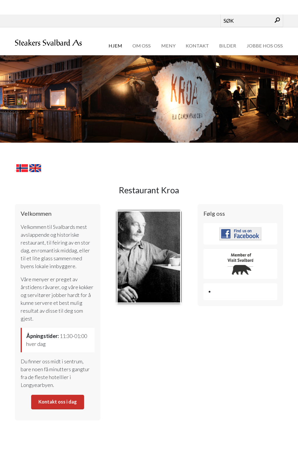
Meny (168, 45)
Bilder (227, 45)
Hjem (115, 45)
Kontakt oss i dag (58, 402)
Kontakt (197, 45)
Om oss (141, 45)
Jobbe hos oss (264, 45)
